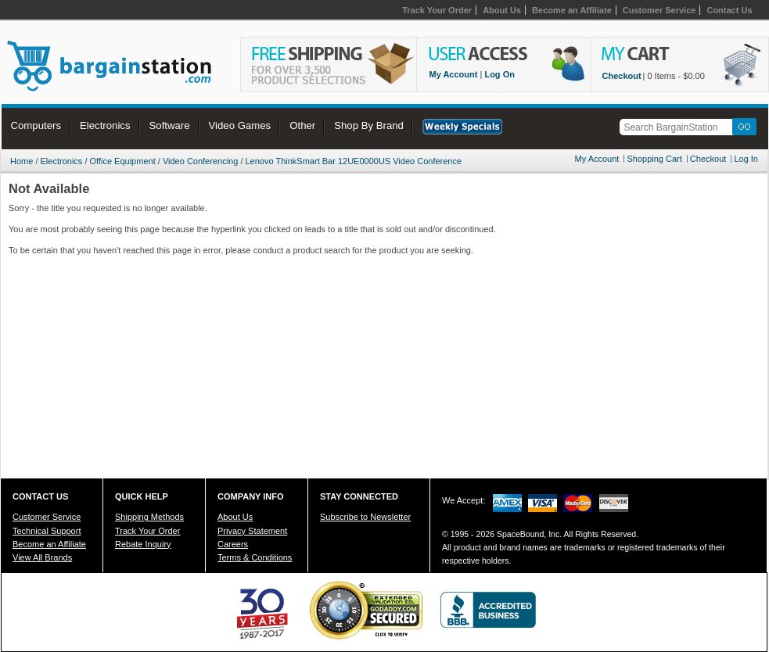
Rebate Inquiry (143, 544)
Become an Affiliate (572, 10)
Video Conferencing (200, 161)
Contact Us (729, 10)
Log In (746, 158)
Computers (36, 125)
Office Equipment (123, 161)
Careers (232, 544)
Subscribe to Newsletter (365, 516)
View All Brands (42, 557)
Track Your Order (437, 10)
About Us (502, 10)
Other (302, 125)
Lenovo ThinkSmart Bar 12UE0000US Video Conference (354, 161)
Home (21, 161)
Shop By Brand (369, 125)
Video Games (240, 125)
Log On (499, 74)
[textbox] (678, 127)
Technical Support (47, 531)
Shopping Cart (654, 158)
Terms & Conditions (254, 557)
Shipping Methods (149, 516)
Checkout (621, 76)
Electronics (105, 125)
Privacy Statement (252, 531)
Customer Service (659, 10)
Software (169, 125)
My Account (453, 74)
